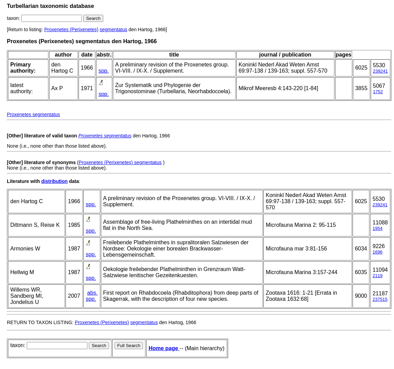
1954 (377, 228)
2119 (377, 275)
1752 (378, 91)
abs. (92, 293)
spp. (103, 71)
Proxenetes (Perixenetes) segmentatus (120, 162)
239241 (380, 71)
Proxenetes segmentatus (33, 114)
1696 (377, 252)
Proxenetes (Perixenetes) (71, 29)
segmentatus (113, 29)
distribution (54, 181)
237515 (379, 299)
